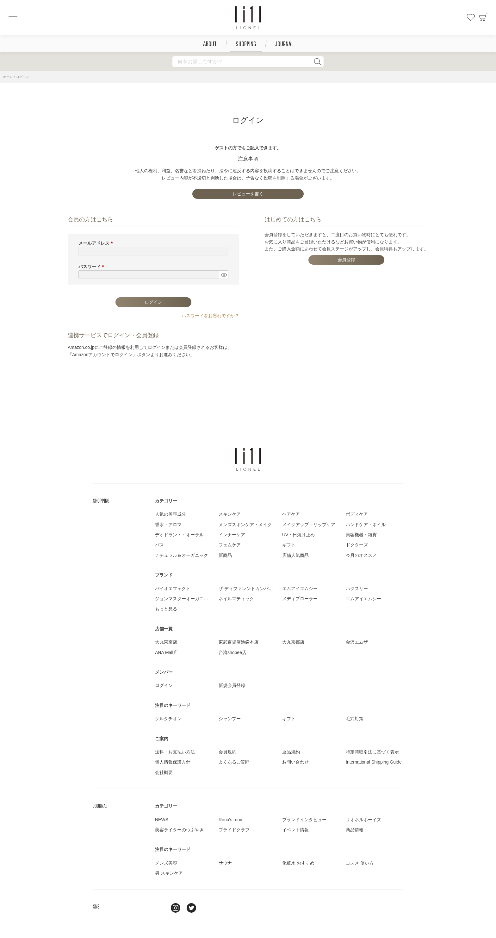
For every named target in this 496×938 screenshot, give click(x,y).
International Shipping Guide (374, 762)
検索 (317, 61)
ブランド (164, 574)
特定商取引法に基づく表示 (372, 751)
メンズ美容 (166, 863)
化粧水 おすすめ (298, 863)
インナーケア (232, 534)
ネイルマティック (236, 598)
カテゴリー (166, 500)
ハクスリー (357, 588)
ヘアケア (291, 514)
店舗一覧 (164, 628)
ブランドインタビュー (304, 819)
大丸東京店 (166, 642)
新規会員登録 (232, 685)
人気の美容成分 (170, 514)
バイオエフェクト (172, 588)
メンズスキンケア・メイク (245, 524)
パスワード (92, 266)
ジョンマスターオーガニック (184, 598)
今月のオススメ (361, 555)
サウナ (225, 863)
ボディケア (357, 514)
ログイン (164, 685)
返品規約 (291, 751)
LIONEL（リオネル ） (248, 459)
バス (159, 544)
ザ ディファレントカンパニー (248, 588)
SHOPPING (246, 43)
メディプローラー (300, 598)
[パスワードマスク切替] (223, 275)
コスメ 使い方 (360, 863)
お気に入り (470, 17)
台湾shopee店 (232, 652)
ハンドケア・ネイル (366, 524)
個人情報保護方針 (172, 762)
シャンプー (230, 718)
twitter (191, 908)
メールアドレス (96, 243)
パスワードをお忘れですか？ (210, 315)
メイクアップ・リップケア (308, 524)
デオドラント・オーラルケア (184, 534)
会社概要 (164, 772)
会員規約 (227, 751)
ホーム (8, 77)
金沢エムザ (357, 642)
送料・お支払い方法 (175, 751)
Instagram (175, 908)
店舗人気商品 (295, 555)
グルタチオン (168, 718)
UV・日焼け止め (298, 534)
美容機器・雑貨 (361, 534)
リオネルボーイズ (363, 819)
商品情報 (354, 829)
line (159, 908)
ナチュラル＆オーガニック (181, 555)
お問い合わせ (295, 762)
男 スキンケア (169, 873)
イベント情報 (295, 829)
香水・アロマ (168, 524)
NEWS (161, 819)
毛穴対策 (354, 718)
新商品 (225, 555)
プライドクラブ (234, 829)
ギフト (288, 544)
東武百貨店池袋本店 (238, 642)
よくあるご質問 (234, 762)
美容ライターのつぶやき (179, 829)
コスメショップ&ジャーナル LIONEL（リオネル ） (248, 17)
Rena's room (231, 819)
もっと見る (166, 608)
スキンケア (230, 514)
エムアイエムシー (300, 588)
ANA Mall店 (166, 652)
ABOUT (210, 43)
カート (483, 17)
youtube (207, 908)
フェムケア (230, 544)
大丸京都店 (293, 642)
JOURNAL (284, 43)
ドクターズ (357, 544)
